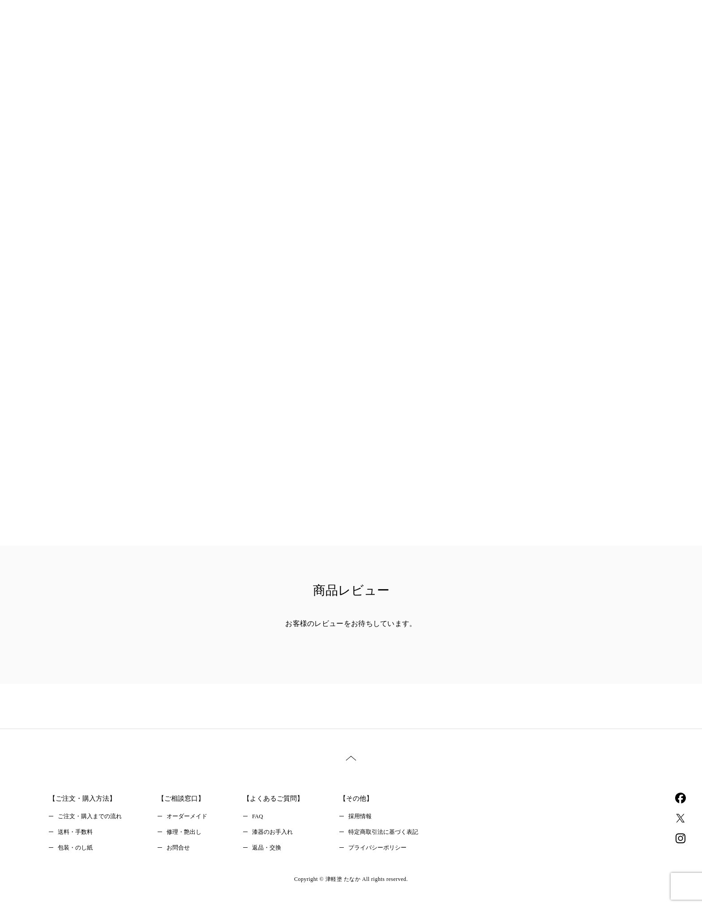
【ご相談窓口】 (188, 798)
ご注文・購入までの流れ (92, 818)
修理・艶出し (190, 834)
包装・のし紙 (76, 851)
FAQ (266, 818)
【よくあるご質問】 (283, 798)
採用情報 (372, 818)
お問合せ (184, 851)
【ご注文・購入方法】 (84, 798)
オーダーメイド (193, 818)
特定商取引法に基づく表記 (398, 834)
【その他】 (369, 798)
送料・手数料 (76, 834)
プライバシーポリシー (391, 851)
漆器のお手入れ (282, 834)
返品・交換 (275, 851)
